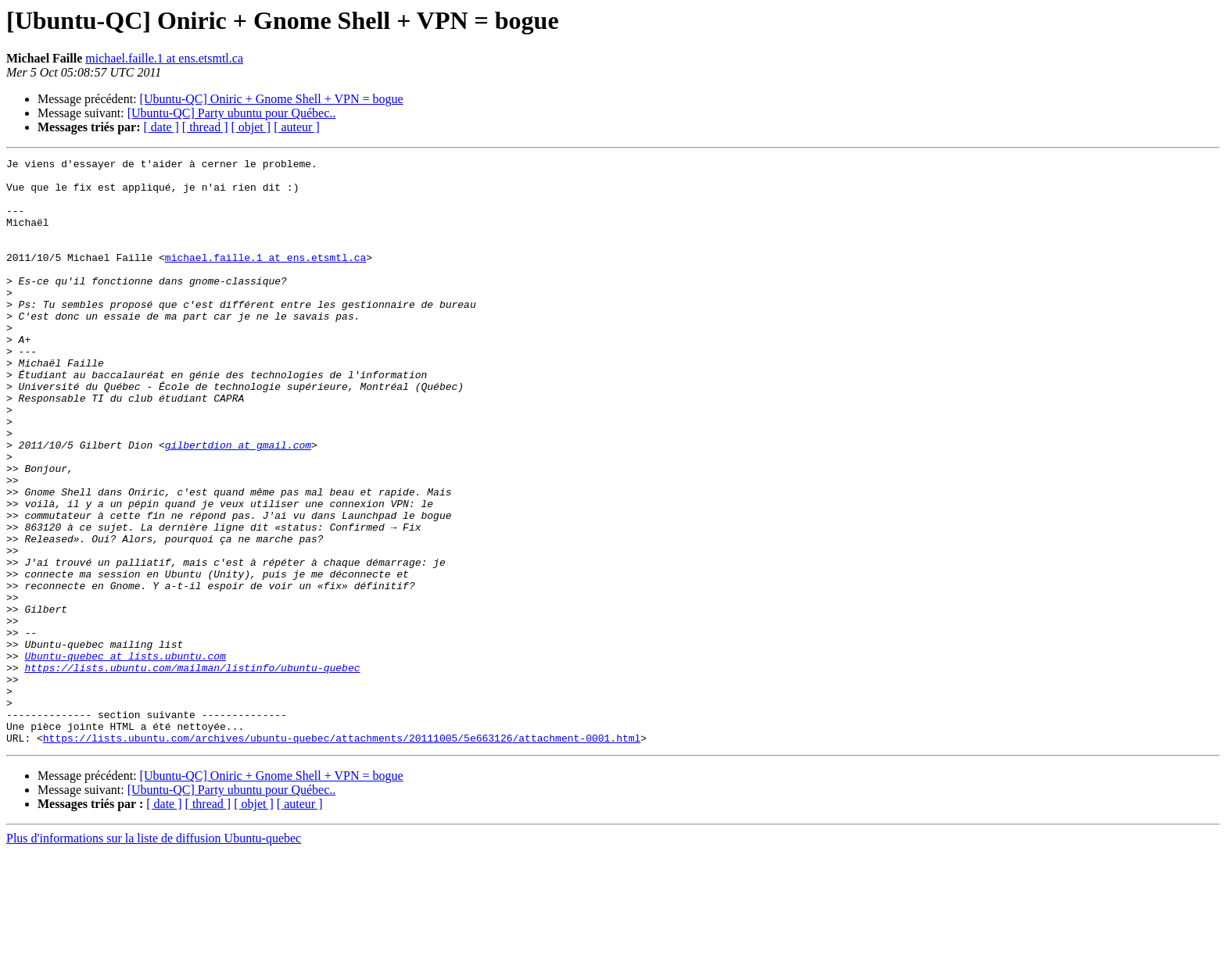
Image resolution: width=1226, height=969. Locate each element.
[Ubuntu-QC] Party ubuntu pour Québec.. (231, 113)
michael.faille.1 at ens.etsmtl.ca (164, 58)
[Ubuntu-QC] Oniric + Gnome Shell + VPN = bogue (271, 98)
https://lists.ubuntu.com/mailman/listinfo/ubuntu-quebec (192, 770)
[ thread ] (205, 127)
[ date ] (161, 127)
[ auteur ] (297, 127)
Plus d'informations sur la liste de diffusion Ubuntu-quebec (153, 955)
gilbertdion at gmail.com (238, 503)
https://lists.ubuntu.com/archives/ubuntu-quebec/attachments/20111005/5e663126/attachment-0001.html (341, 855)
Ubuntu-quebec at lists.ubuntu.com (124, 756)
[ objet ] (251, 127)
